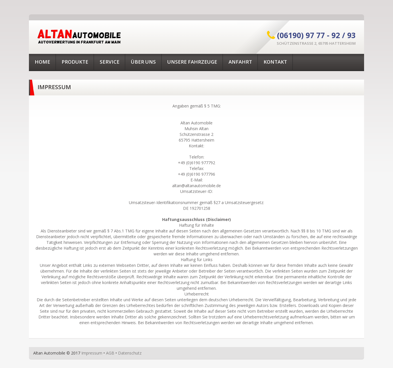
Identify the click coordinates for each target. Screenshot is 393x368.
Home (42, 61)
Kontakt (275, 61)
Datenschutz (130, 353)
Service (109, 61)
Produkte (75, 61)
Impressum (91, 353)
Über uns (143, 61)
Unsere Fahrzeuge (192, 61)
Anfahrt (240, 61)
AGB (110, 353)
